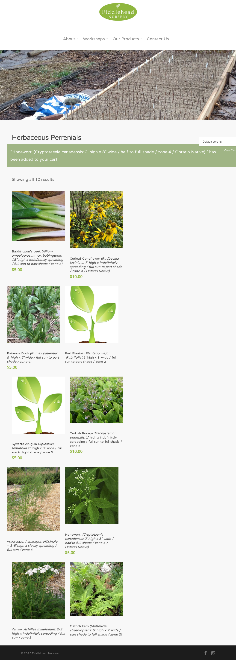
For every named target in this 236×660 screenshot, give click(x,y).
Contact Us (158, 38)
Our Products (128, 39)
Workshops (96, 39)
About (71, 39)
